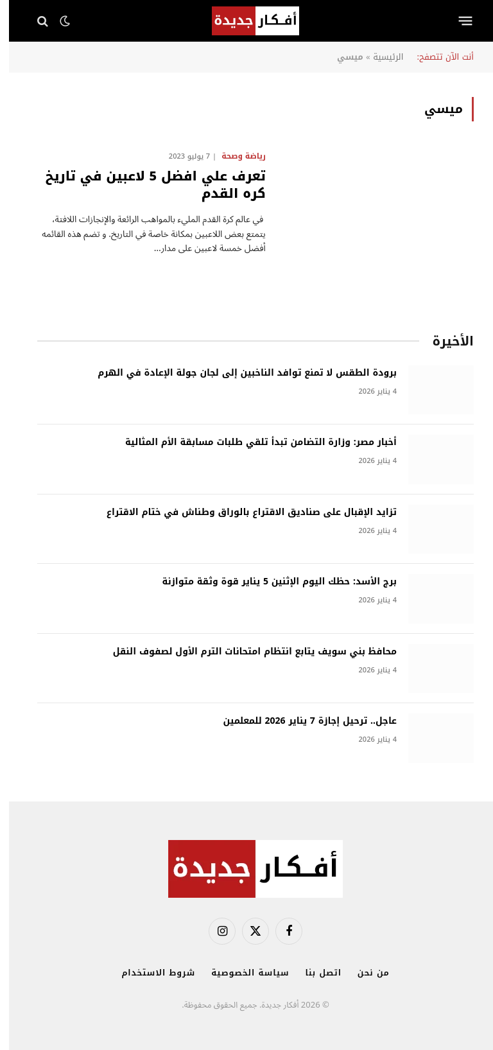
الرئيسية (379, 57)
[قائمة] (456, 21)
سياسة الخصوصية (241, 973)
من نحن (365, 973)
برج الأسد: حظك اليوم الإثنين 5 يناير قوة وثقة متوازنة (270, 581)
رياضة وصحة (234, 156)
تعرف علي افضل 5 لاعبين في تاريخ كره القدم (147, 185)
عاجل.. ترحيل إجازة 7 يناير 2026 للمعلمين (301, 721)
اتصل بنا (315, 973)
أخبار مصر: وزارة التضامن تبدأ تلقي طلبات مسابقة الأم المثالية (252, 442)
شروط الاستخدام (149, 973)
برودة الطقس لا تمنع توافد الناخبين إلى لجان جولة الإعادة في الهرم (238, 373)
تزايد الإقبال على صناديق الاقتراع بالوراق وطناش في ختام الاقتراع (243, 512)
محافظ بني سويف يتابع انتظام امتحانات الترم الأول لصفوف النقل (246, 651)
